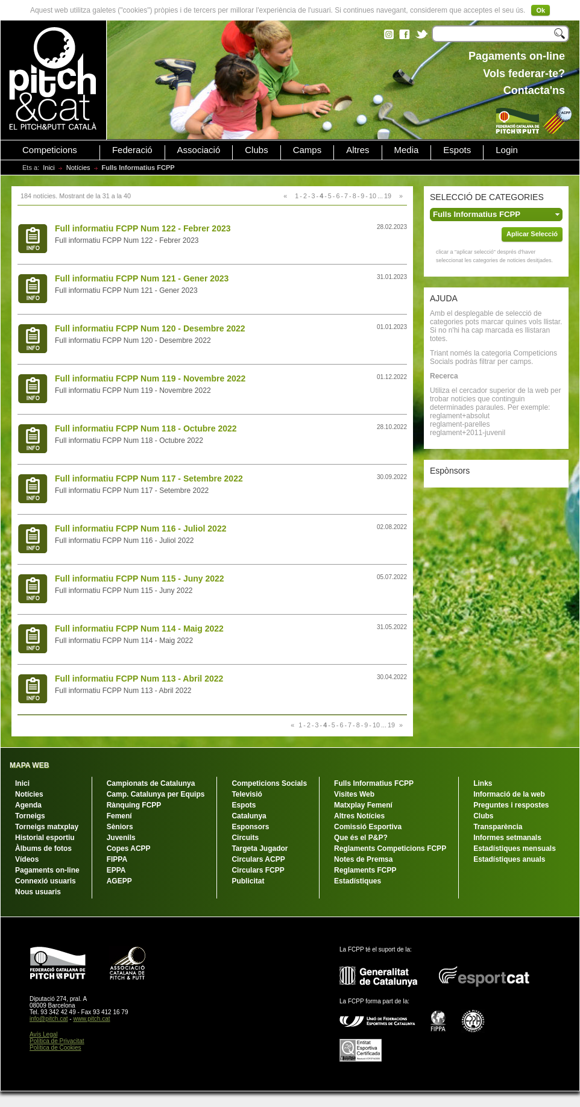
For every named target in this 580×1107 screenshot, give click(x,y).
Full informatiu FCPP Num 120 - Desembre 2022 (150, 328)
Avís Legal (44, 1034)
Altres (357, 150)
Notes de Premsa (363, 859)
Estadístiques (357, 881)
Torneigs (30, 816)
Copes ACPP (129, 848)
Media (406, 150)
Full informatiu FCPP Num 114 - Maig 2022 (139, 628)
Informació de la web (509, 794)
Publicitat (248, 881)
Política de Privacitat (57, 1041)
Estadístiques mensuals (514, 848)
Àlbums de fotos (43, 848)
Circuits (245, 837)
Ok (540, 10)
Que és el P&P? (361, 837)
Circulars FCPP (258, 870)
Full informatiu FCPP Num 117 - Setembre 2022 (149, 478)
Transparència (497, 827)
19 (387, 195)
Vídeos (27, 859)
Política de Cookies (55, 1047)
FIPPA (117, 859)
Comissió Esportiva (368, 827)
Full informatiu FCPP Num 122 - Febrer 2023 (142, 228)
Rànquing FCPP (134, 805)
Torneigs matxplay (46, 827)
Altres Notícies (359, 816)
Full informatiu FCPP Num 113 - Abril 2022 (139, 678)
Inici (49, 167)
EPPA (116, 870)
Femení (119, 816)
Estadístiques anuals (509, 859)
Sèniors (120, 827)
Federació (132, 150)
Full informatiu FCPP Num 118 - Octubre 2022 (146, 428)
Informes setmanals (507, 837)
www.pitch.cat (91, 1018)
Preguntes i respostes (511, 805)
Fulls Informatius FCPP (374, 783)
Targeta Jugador (260, 848)
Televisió (247, 794)
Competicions (49, 150)
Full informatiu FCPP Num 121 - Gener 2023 (142, 278)
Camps (307, 150)
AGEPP (119, 881)
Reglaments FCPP (365, 870)
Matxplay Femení (363, 805)
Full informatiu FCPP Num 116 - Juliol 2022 (140, 528)
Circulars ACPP (258, 859)
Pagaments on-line (47, 870)
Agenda (28, 805)
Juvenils (121, 837)
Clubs (256, 150)
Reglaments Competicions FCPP (390, 848)
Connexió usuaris (45, 881)
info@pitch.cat (49, 1018)
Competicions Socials (269, 783)
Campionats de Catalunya (151, 783)
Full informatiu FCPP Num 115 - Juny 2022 (139, 578)
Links (482, 783)
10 (372, 195)
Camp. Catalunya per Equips (156, 794)
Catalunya (249, 816)
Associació (199, 150)
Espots (457, 150)
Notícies (78, 167)
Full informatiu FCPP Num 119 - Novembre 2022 (150, 378)
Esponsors (250, 827)
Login (507, 150)
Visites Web (354, 794)
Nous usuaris (38, 892)
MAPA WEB (29, 765)
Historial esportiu (45, 837)
